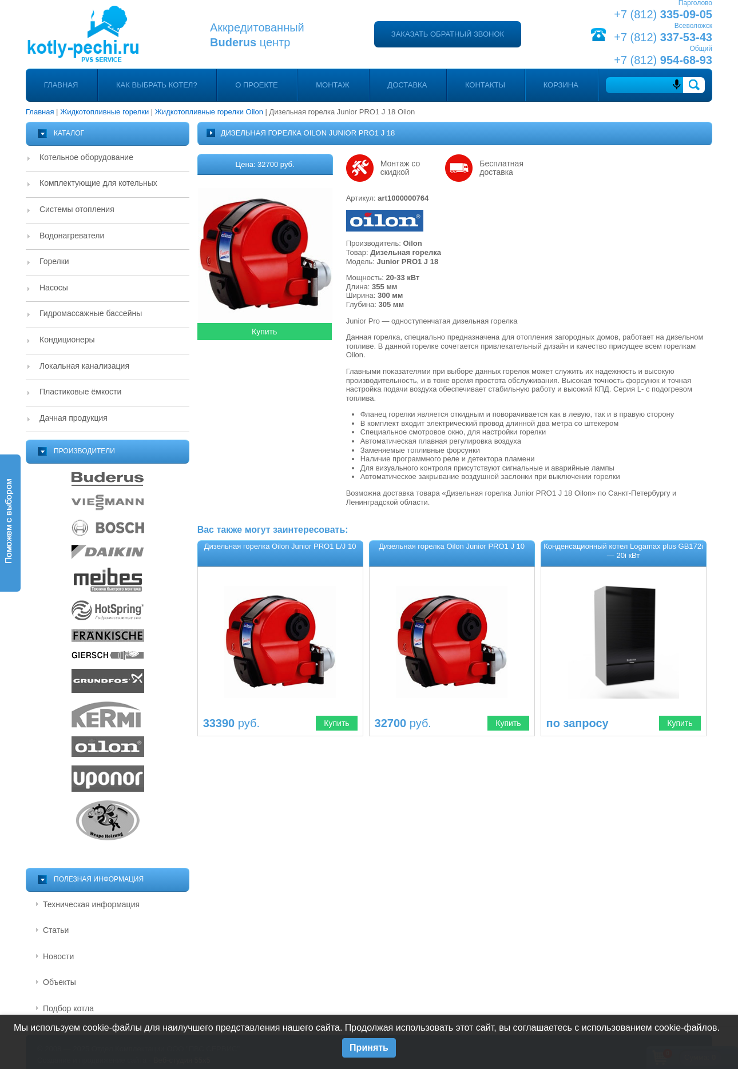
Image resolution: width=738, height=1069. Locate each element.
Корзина (560, 85)
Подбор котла (68, 1008)
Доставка (407, 85)
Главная (61, 85)
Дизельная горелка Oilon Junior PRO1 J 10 (452, 546)
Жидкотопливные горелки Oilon (209, 111)
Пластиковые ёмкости (80, 391)
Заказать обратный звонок (447, 34)
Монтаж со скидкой (400, 168)
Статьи (56, 930)
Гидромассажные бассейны (90, 313)
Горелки (54, 261)
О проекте (256, 85)
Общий (701, 48)
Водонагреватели (71, 235)
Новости (58, 956)
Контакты (485, 85)
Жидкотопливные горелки (104, 111)
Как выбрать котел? (156, 85)
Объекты (59, 982)
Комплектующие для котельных (98, 183)
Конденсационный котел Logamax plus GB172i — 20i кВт (623, 551)
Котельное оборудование (86, 157)
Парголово (695, 3)
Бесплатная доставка (501, 168)
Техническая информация (91, 904)
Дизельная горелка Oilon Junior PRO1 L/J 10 (280, 546)
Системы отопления (76, 209)
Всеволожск (693, 26)
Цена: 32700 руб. (265, 164)
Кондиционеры (67, 339)
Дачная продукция (73, 417)
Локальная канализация (84, 365)
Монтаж (333, 85)
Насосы (53, 287)
